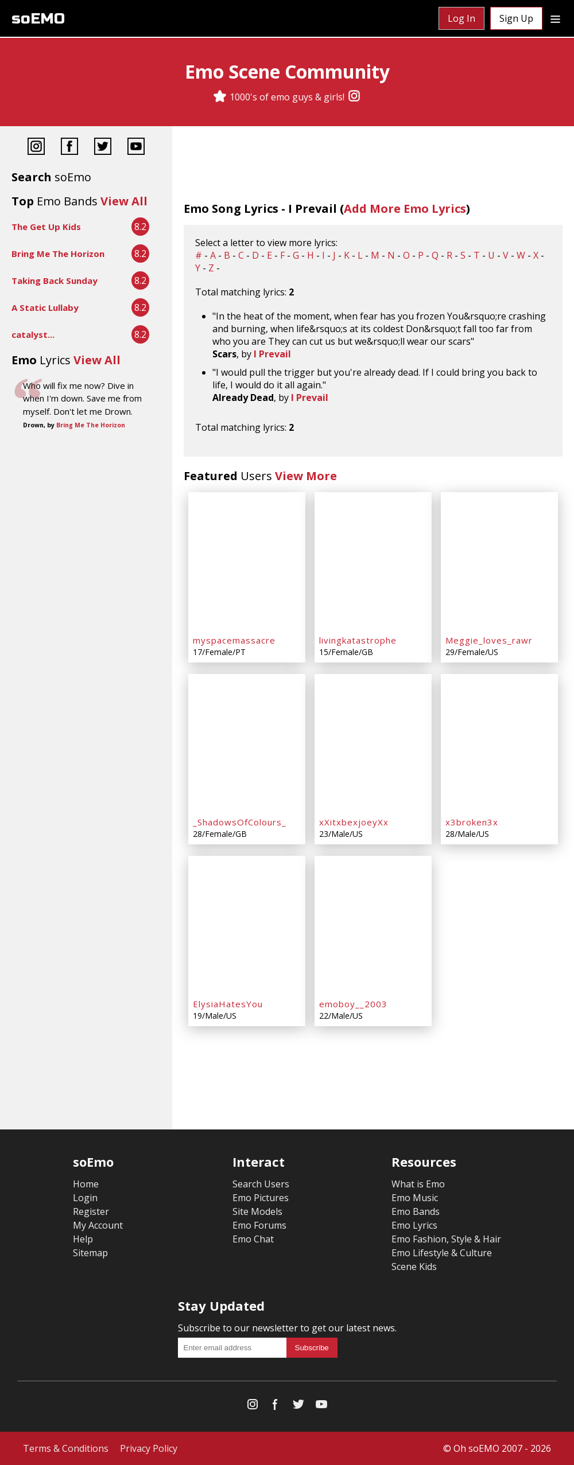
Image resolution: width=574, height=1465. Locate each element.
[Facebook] (69, 148)
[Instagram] (354, 97)
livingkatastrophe (358, 640)
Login (85, 1197)
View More (306, 476)
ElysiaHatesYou (228, 1004)
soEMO (38, 19)
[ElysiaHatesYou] (246, 924)
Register (91, 1211)
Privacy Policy (148, 1448)
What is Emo (418, 1184)
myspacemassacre (234, 640)
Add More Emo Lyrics (405, 208)
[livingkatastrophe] (373, 561)
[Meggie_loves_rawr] (499, 561)
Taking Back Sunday (54, 280)
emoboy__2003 (353, 1004)
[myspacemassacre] (246, 561)
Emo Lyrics (414, 1225)
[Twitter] (102, 148)
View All (124, 201)
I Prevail (272, 354)
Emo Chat (253, 1239)
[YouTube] (136, 148)
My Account (98, 1225)
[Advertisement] (86, 471)
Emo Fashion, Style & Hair (446, 1239)
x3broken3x (471, 822)
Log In (461, 18)
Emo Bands (415, 1211)
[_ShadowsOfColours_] (246, 743)
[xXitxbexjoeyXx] (373, 743)
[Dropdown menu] (555, 18)
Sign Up (516, 18)
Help (83, 1239)
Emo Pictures (260, 1197)
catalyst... (33, 334)
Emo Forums (259, 1225)
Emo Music (414, 1197)
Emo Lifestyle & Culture (441, 1252)
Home (86, 1184)
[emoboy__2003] (373, 924)
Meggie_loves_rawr (489, 640)
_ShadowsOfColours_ (239, 822)
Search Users (260, 1184)
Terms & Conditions (65, 1448)
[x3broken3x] (499, 743)
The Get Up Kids (46, 226)
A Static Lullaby (45, 307)
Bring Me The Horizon (57, 253)
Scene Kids (414, 1266)
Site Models (257, 1211)
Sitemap (90, 1252)
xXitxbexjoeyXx (354, 822)
